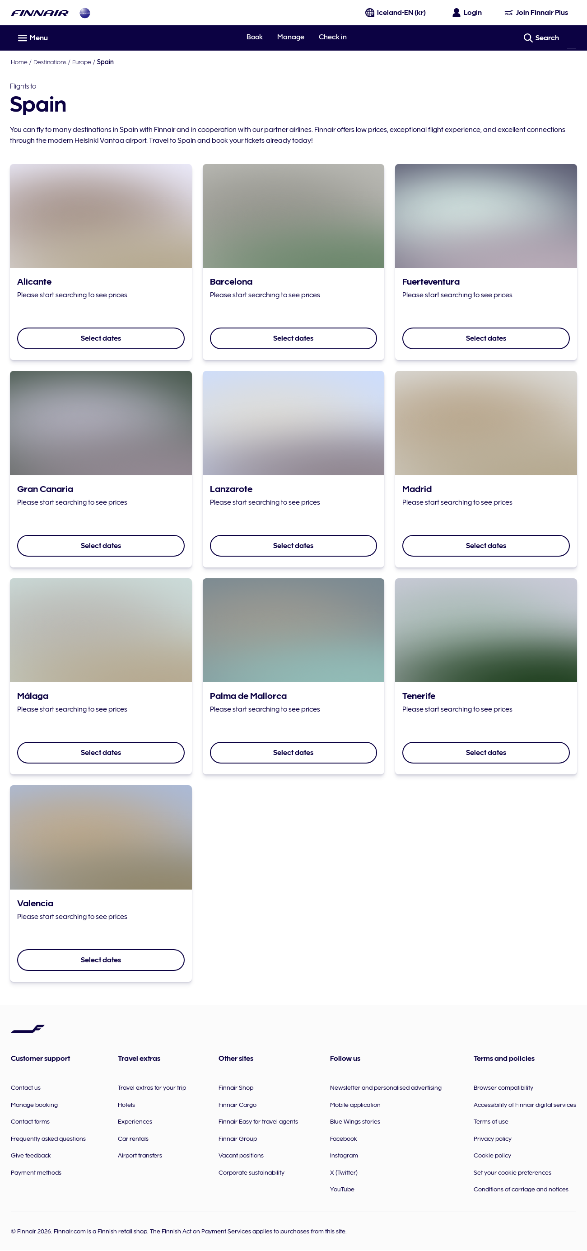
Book (255, 37)
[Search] (571, 38)
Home (19, 62)
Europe (81, 62)
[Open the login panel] (467, 13)
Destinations (49, 62)
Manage (290, 37)
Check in (333, 37)
